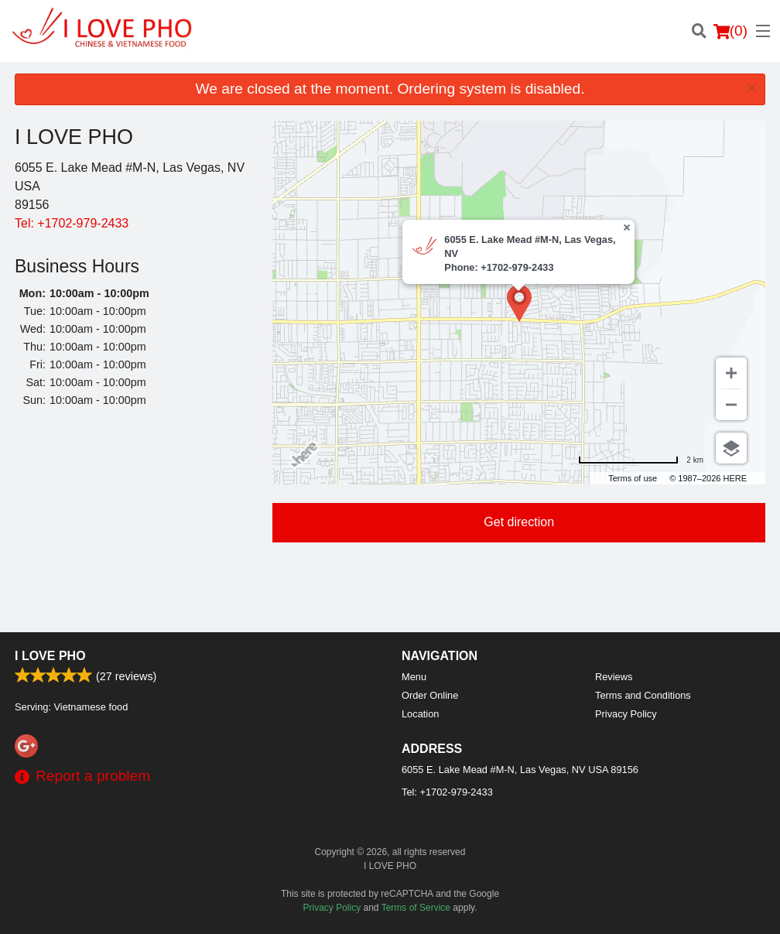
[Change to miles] (640, 460)
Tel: (71, 223)
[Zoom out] (731, 404)
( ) (730, 31)
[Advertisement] (132, 523)
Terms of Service (415, 907)
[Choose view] (731, 448)
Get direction (519, 522)
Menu (414, 677)
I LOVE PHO (50, 655)
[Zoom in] (731, 373)
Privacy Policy (626, 714)
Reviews (613, 677)
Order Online (430, 695)
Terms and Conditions (643, 695)
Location (420, 714)
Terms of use (632, 478)
